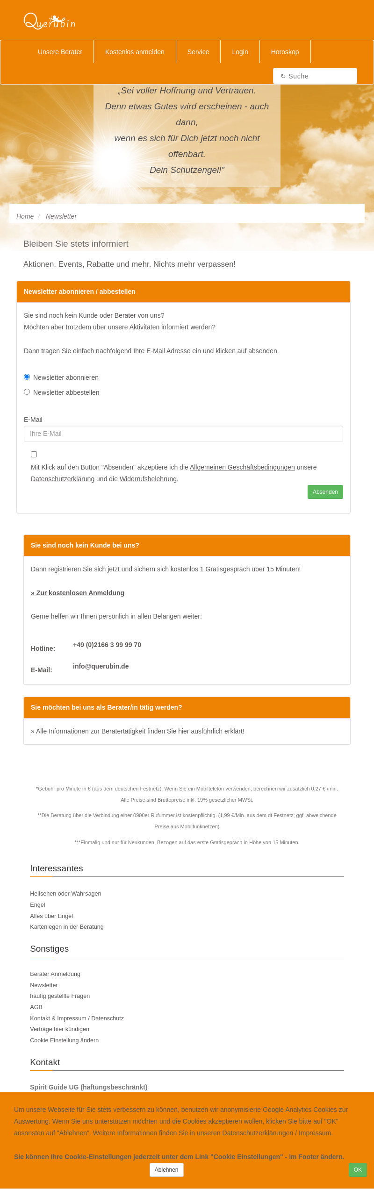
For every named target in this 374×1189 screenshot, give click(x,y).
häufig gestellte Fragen (60, 996)
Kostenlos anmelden (135, 52)
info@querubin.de (101, 666)
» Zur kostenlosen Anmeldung (77, 593)
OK (358, 1170)
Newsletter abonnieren (61, 377)
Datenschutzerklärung (62, 479)
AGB (36, 1007)
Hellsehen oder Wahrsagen (65, 893)
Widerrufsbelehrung (148, 479)
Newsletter (44, 985)
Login (240, 52)
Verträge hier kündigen (59, 1029)
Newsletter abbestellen (62, 392)
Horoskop (285, 52)
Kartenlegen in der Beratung (67, 927)
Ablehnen (167, 1170)
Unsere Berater (60, 52)
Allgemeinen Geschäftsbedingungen (242, 467)
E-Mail (33, 419)
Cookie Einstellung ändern (64, 1040)
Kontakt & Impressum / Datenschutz (77, 1018)
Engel (37, 905)
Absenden (325, 492)
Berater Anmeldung (55, 974)
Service (198, 52)
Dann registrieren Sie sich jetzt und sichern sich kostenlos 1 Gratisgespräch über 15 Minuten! (166, 569)
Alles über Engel (51, 916)
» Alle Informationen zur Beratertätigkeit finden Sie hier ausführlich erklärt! (138, 731)
